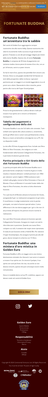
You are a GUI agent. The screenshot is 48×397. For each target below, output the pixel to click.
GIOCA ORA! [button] (24, 292)
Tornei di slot (24, 328)
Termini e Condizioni (24, 340)
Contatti (24, 353)
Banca (24, 344)
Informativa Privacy (24, 342)
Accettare (41, 6)
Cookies (13, 3)
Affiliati (24, 355)
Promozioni (24, 330)
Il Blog (24, 332)
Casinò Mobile (24, 326)
